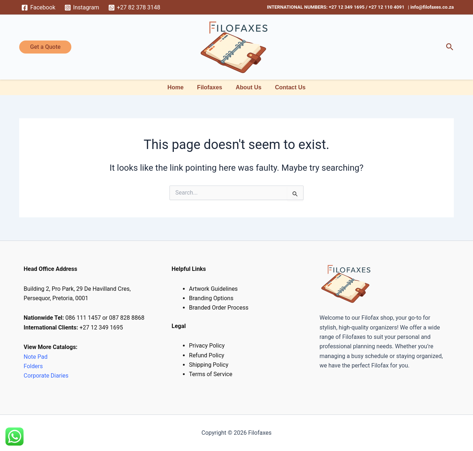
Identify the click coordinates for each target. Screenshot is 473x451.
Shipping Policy (209, 364)
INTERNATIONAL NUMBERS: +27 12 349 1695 (316, 7)
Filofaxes (210, 87)
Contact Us (287, 87)
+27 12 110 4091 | (389, 7)
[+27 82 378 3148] (134, 7)
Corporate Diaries (46, 375)
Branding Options (211, 298)
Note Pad (35, 356)
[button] (45, 47)
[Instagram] (81, 7)
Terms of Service (211, 374)
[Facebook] (38, 7)
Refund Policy (206, 355)
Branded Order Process (218, 307)
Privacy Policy (207, 345)
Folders (34, 366)
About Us (247, 87)
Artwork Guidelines (213, 288)
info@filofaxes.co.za (432, 7)
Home (178, 87)
